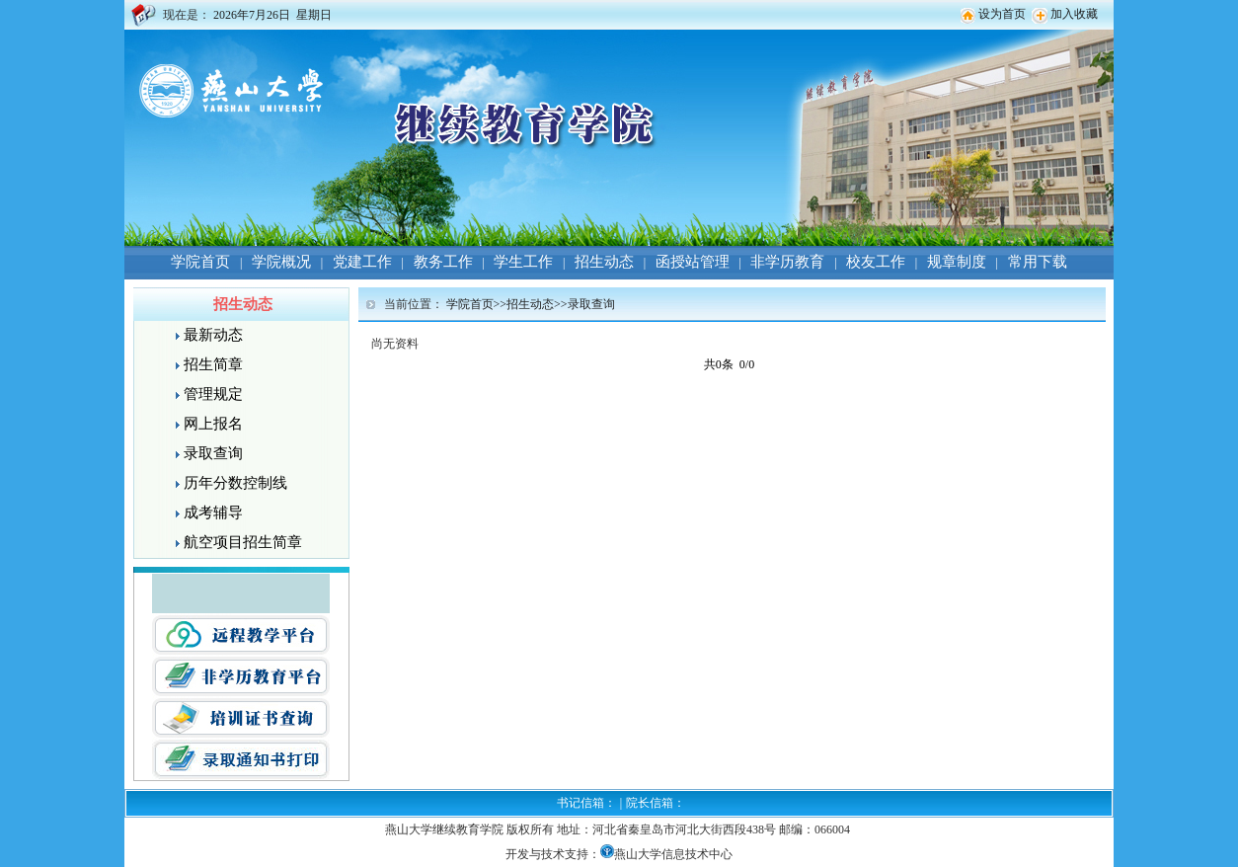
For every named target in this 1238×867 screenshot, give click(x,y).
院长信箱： (655, 803)
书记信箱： (586, 803)
